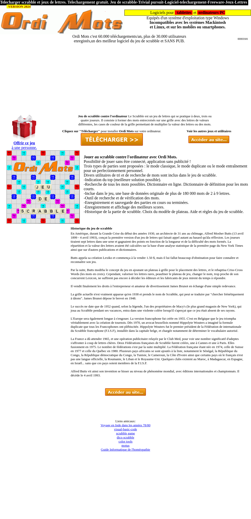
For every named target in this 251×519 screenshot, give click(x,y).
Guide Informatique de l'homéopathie (125, 449)
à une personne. (24, 147)
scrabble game (125, 433)
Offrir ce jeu (24, 143)
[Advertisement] (125, 78)
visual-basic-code (125, 429)
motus (126, 445)
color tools (125, 441)
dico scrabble (125, 437)
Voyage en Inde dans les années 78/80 (125, 425)
